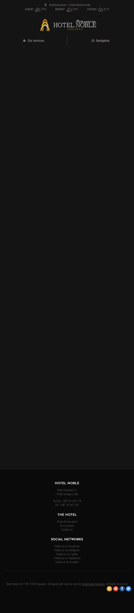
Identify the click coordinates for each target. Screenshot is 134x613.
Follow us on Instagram (67, 550)
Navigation (101, 41)
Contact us (67, 529)
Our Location (67, 525)
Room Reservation (67, 521)
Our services (33, 41)
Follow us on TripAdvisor (67, 558)
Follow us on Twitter (67, 554)
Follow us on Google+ (67, 562)
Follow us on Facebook (67, 546)
